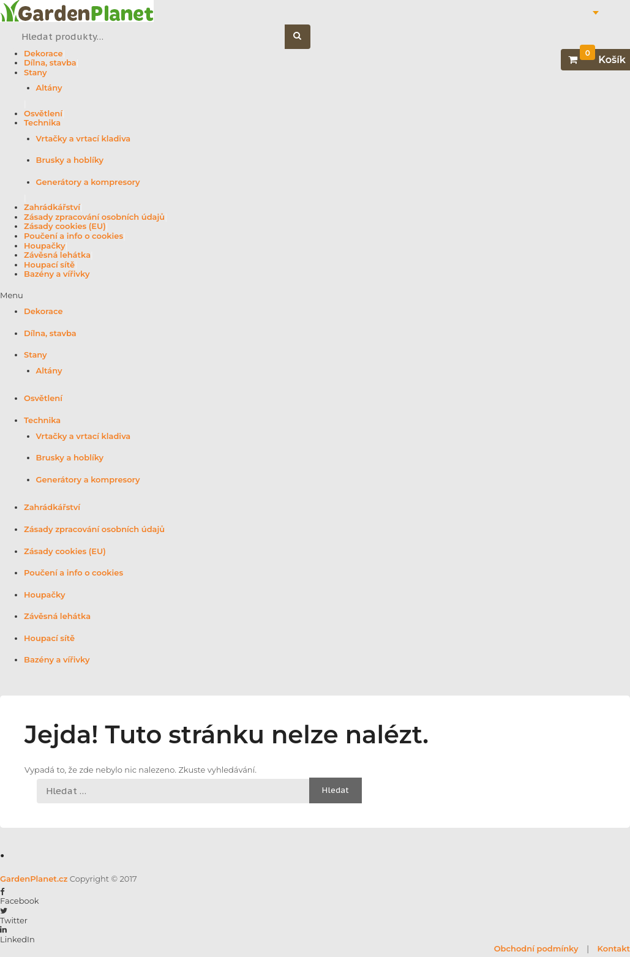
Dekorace (43, 53)
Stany (35, 72)
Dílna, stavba (50, 62)
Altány (49, 87)
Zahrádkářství (52, 207)
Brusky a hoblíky (70, 160)
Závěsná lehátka (57, 255)
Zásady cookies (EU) (65, 226)
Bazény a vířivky (56, 274)
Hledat (304, 37)
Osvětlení (43, 113)
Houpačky (44, 245)
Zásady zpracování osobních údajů (94, 217)
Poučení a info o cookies (73, 236)
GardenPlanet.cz (33, 879)
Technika (42, 122)
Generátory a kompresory (88, 182)
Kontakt (614, 948)
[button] (315, 296)
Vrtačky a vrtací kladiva (83, 138)
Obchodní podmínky (536, 948)
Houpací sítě (49, 264)
